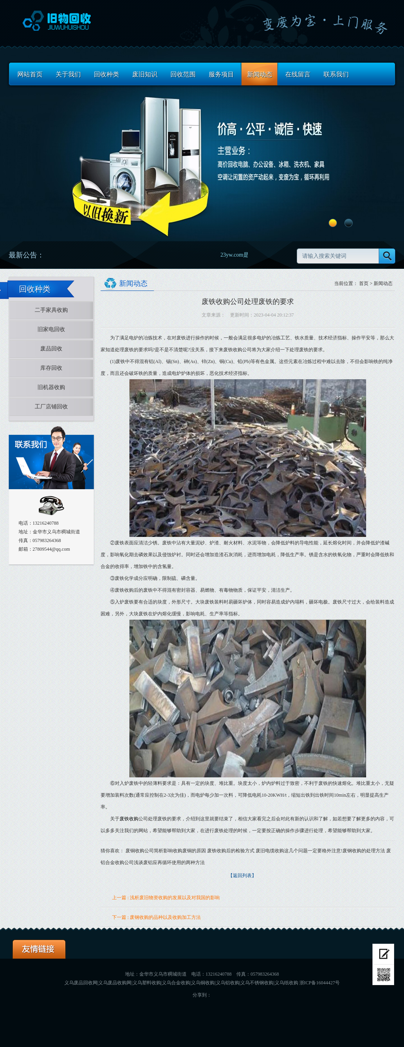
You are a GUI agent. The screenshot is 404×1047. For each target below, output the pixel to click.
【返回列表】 (242, 875)
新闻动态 (259, 74)
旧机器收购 (51, 387)
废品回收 (51, 349)
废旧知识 (144, 74)
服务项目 (221, 74)
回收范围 (183, 74)
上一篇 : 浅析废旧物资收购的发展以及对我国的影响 (166, 897)
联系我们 (336, 74)
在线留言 (297, 74)
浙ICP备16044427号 (319, 983)
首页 (363, 283)
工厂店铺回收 (51, 407)
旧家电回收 (51, 329)
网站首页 (30, 74)
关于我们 (68, 74)
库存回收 (51, 368)
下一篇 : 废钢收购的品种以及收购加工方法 (156, 917)
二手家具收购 (51, 310)
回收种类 (106, 74)
